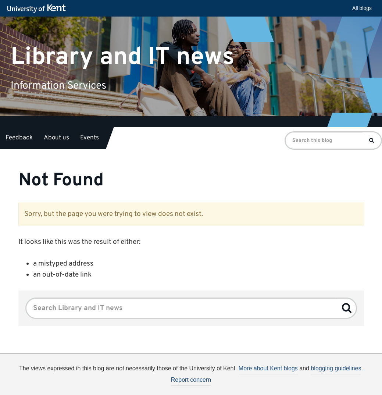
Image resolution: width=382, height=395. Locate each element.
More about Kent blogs (268, 368)
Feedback (19, 138)
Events (89, 138)
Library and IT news (123, 56)
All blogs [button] (362, 8)
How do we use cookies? (239, 387)
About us (56, 138)
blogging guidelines (336, 368)
